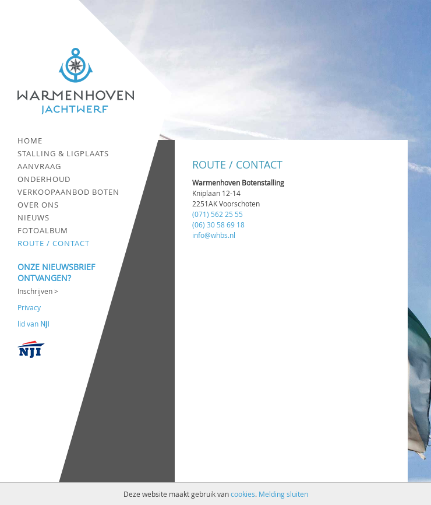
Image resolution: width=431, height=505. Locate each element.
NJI (44, 323)
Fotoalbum (42, 230)
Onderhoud (43, 179)
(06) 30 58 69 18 (218, 224)
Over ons (38, 204)
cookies (243, 494)
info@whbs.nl (213, 235)
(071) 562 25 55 (217, 214)
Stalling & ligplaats (63, 153)
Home (30, 140)
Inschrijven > (37, 291)
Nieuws (33, 217)
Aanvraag (39, 166)
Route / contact (53, 243)
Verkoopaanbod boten (68, 192)
